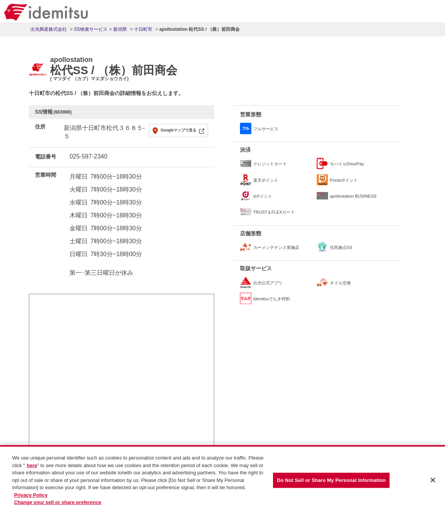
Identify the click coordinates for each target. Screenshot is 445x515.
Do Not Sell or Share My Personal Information (331, 481)
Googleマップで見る (178, 130)
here (32, 466)
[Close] (432, 481)
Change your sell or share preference (57, 503)
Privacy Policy (30, 496)
